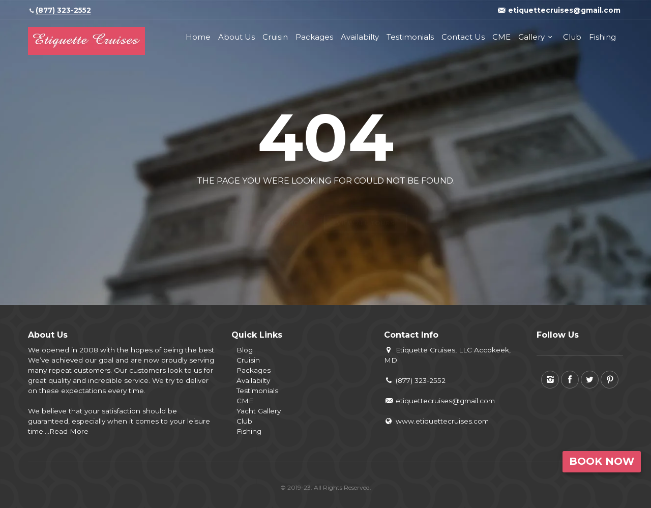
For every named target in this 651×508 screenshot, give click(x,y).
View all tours (365, 205)
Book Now (601, 461)
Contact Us (463, 37)
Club (572, 37)
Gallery (531, 37)
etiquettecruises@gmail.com (439, 401)
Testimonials (410, 37)
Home (198, 37)
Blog (244, 350)
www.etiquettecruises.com (436, 421)
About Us (236, 37)
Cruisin (275, 37)
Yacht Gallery (258, 411)
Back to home (283, 205)
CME (501, 37)
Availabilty (360, 37)
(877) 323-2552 (415, 380)
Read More (68, 431)
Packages (314, 37)
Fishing (602, 37)
